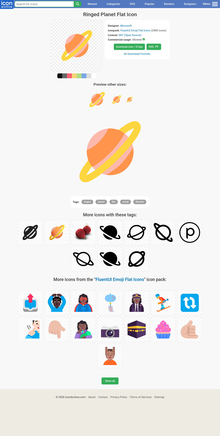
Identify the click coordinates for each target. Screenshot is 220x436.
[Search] (77, 4)
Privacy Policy (118, 397)
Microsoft (126, 25)
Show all (110, 380)
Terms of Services (141, 397)
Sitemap (159, 397)
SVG (132, 3)
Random (169, 3)
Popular (149, 3)
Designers (190, 3)
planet (101, 201)
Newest (92, 3)
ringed (87, 201)
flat (113, 201)
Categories (113, 3)
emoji (126, 201)
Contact (103, 397)
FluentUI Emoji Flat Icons (135, 30)
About (92, 397)
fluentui (140, 201)
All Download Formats (137, 53)
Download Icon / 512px (129, 46)
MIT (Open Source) (130, 35)
